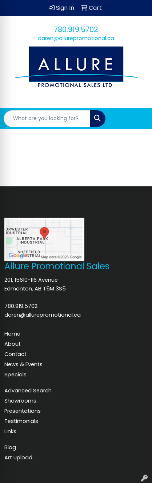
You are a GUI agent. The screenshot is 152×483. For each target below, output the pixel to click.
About (12, 344)
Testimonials (21, 421)
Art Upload (18, 457)
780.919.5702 (76, 29)
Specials (15, 374)
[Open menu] (137, 118)
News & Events (23, 364)
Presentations (22, 411)
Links (10, 431)
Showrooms (20, 400)
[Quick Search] (47, 118)
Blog (10, 447)
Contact (15, 354)
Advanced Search (28, 390)
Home (12, 333)
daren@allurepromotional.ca (76, 38)
